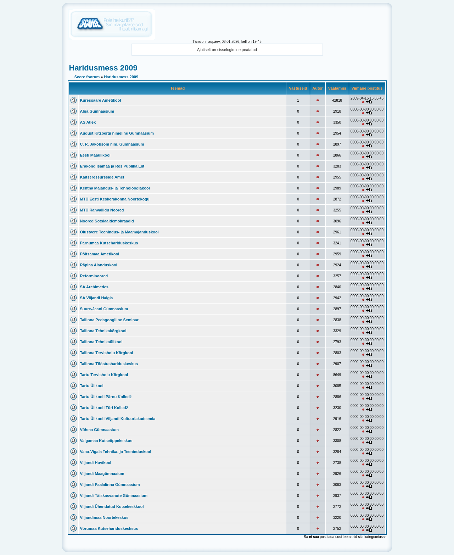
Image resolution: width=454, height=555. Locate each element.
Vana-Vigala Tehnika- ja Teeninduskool (115, 451)
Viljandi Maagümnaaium (102, 473)
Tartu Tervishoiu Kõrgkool (104, 375)
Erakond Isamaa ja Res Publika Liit (112, 166)
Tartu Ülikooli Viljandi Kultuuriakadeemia (118, 419)
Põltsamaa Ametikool (99, 254)
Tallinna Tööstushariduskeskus (109, 364)
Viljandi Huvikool (95, 462)
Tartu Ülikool (91, 386)
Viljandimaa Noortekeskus (104, 517)
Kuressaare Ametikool (100, 100)
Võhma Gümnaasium (99, 429)
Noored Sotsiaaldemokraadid (107, 221)
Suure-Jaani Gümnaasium (104, 309)
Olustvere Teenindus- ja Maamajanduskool (119, 232)
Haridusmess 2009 (103, 67)
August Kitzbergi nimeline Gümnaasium (117, 133)
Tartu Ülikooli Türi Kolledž (104, 408)
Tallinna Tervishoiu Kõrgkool (106, 353)
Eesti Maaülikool (95, 155)
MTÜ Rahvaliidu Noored (102, 210)
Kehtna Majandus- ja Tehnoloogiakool (115, 188)
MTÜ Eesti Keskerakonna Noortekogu (115, 199)
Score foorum (87, 77)
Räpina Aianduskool (98, 265)
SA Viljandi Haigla (96, 298)
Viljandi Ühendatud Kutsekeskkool (112, 506)
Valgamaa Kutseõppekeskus (106, 440)
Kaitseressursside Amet (102, 177)
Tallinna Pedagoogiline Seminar (109, 320)
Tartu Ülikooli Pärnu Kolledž (106, 397)
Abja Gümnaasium (97, 111)
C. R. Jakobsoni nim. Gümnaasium (112, 144)
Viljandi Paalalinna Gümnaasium (110, 484)
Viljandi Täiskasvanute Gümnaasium (114, 495)
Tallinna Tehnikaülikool (101, 342)
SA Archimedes (94, 287)
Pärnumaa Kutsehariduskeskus (109, 243)
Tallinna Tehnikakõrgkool (103, 331)
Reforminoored (94, 276)
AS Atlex (88, 122)
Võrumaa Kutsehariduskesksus (109, 528)
